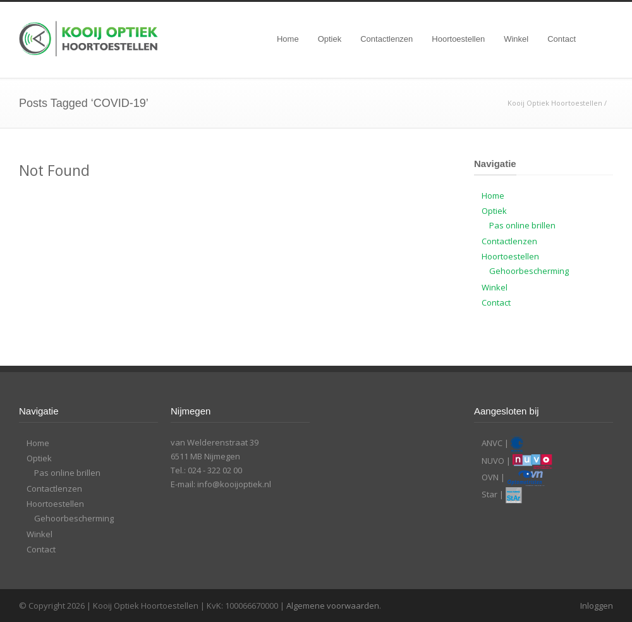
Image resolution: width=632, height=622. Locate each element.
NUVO (493, 460)
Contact (561, 39)
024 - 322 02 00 (215, 470)
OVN (490, 477)
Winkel (516, 39)
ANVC (492, 443)
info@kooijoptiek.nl (234, 484)
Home (288, 39)
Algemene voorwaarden (332, 605)
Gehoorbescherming (529, 271)
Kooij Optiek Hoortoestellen (554, 103)
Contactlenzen (386, 39)
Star (489, 494)
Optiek (330, 39)
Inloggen (596, 605)
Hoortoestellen (458, 39)
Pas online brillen (522, 225)
